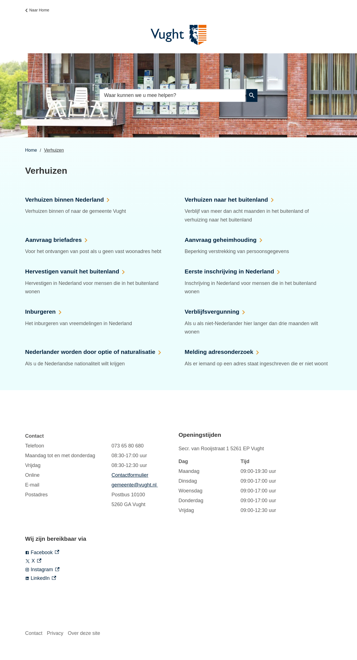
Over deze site (84, 633)
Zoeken (250, 95)
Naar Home (39, 10)
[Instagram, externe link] (101, 569)
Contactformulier (130, 475)
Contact (33, 633)
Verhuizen (54, 150)
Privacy (55, 633)
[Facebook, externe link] (101, 552)
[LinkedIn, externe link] (101, 578)
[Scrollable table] (96, 470)
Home (31, 150)
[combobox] (172, 95)
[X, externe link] (101, 561)
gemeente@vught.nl (135, 485)
